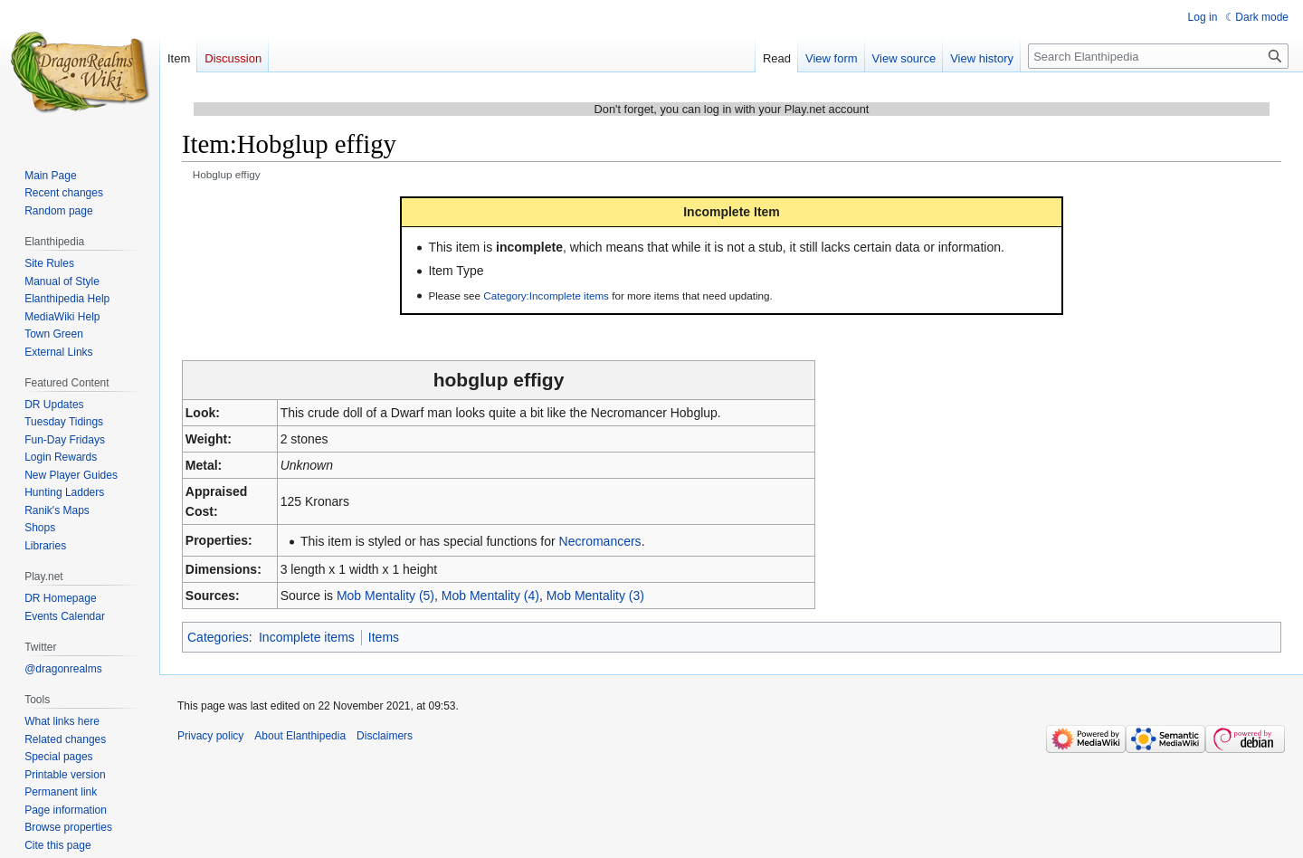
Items (383, 637)
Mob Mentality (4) (490, 595)
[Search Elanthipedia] (1158, 56)
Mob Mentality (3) (595, 595)
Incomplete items (307, 637)
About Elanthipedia (300, 735)
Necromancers (600, 541)
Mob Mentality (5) (385, 595)
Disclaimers (385, 735)
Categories (218, 637)
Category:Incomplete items (546, 295)
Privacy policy (210, 735)
